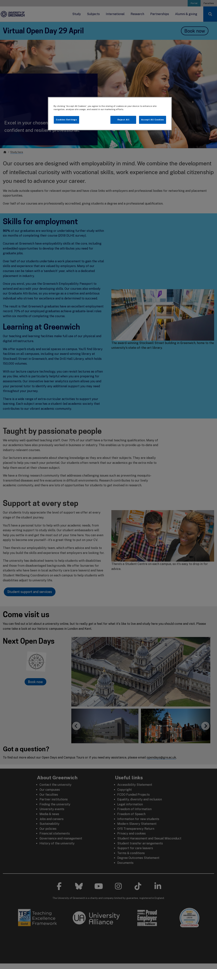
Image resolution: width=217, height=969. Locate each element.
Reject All (123, 119)
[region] (110, 113)
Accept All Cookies (152, 119)
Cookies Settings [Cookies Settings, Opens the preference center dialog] (66, 119)
